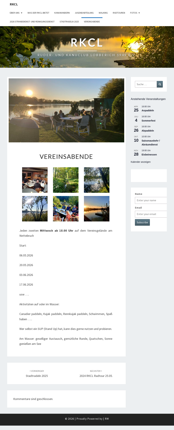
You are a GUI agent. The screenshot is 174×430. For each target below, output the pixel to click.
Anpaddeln (148, 110)
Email (138, 207)
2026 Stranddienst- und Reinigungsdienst (32, 21)
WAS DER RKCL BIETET (38, 12)
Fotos (133, 12)
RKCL (14, 4)
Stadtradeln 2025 (69, 21)
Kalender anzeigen (141, 162)
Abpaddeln (148, 130)
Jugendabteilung (84, 12)
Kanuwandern (62, 12)
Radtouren (119, 12)
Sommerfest (148, 120)
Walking (103, 12)
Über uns (15, 12)
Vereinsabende (92, 21)
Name (138, 193)
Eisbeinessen (149, 154)
